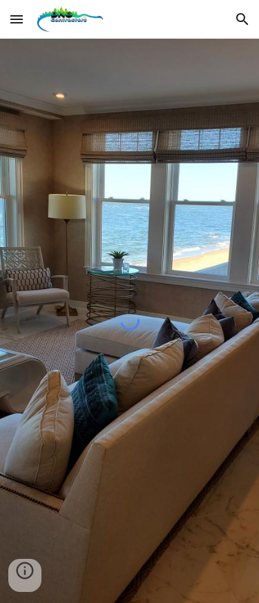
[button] (16, 19)
